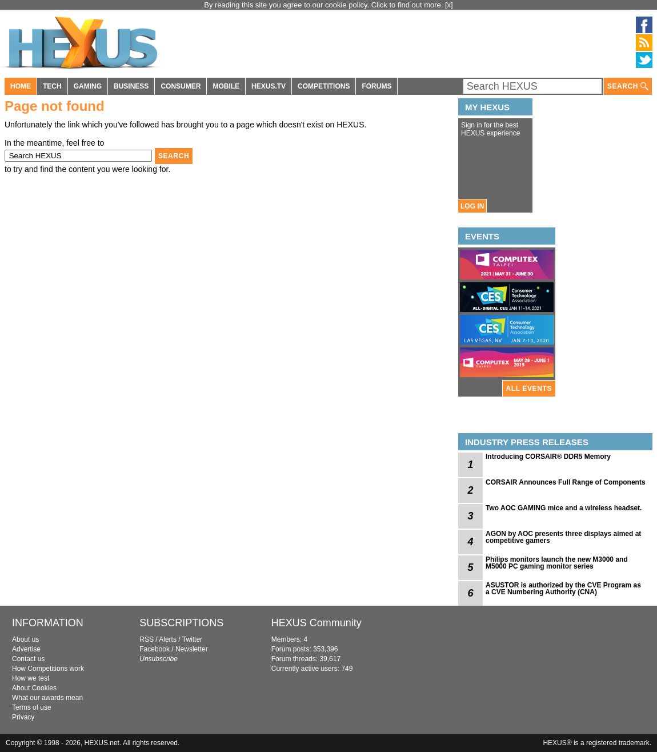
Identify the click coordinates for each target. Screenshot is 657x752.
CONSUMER (181, 86)
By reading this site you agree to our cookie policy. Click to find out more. (324, 5)
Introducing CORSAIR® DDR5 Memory (548, 456)
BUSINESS (131, 86)
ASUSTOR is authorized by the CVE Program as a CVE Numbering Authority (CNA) (563, 588)
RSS (146, 639)
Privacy (23, 717)
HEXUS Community (316, 623)
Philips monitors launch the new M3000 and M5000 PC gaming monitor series (557, 563)
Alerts (168, 639)
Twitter (192, 639)
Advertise (26, 649)
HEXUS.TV (268, 86)
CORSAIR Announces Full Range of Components (566, 482)
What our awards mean (47, 698)
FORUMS (376, 86)
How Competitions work (48, 669)
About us (25, 639)
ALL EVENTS (529, 389)
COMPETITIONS (324, 86)
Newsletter (191, 649)
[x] (449, 5)
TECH (52, 86)
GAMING (88, 86)
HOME (20, 86)
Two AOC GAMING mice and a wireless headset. (564, 508)
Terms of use (31, 707)
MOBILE (226, 86)
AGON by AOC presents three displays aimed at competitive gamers (563, 537)
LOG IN (472, 206)
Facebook (154, 649)
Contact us (28, 659)
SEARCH (627, 86)
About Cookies (34, 688)
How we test (30, 678)
